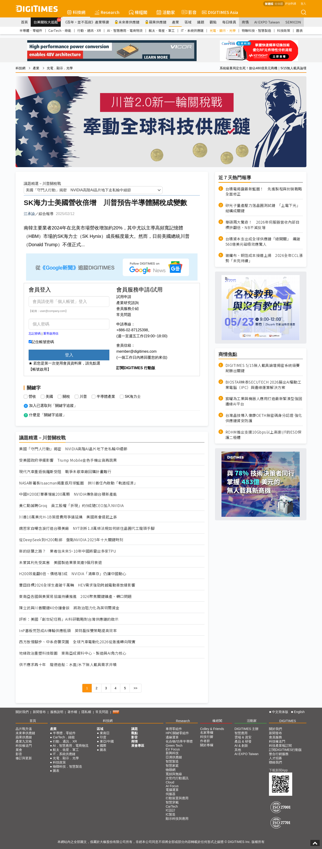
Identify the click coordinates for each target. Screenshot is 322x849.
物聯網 (170, 770)
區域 (187, 22)
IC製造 (170, 814)
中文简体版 (280, 712)
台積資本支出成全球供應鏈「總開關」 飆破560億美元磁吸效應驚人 (262, 241)
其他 (238, 750)
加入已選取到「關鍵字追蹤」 (53, 406)
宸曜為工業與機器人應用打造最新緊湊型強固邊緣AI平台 (263, 401)
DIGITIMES (287, 721)
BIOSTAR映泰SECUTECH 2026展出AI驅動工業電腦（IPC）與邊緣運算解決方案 (263, 384)
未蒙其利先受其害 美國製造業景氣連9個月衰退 (60, 562)
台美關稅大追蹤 (47, 20)
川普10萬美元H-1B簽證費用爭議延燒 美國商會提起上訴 (68, 517)
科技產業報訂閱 (280, 745)
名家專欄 (206, 732)
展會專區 (137, 745)
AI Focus (172, 786)
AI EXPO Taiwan (267, 22)
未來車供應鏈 (126, 22)
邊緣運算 (172, 737)
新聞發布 (39, 712)
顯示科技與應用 (177, 818)
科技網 (76, 12)
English (299, 712)
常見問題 (123, 315)
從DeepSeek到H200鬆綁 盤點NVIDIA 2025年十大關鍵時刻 (71, 539)
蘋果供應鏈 (155, 22)
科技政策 (283, 30)
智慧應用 (241, 733)
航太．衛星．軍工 (162, 30)
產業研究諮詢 (127, 303)
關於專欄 (206, 745)
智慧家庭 (172, 765)
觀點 (213, 22)
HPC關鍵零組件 (177, 733)
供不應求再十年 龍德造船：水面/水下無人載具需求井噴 (68, 664)
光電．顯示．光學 (223, 30)
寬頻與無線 (174, 774)
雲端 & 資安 (243, 737)
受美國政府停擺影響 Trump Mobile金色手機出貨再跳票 (68, 460)
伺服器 (170, 794)
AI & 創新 (241, 745)
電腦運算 (172, 790)
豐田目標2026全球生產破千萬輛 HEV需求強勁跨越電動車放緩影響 (77, 585)
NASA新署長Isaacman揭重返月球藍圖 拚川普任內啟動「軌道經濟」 (78, 483)
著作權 (72, 712)
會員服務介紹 (127, 309)
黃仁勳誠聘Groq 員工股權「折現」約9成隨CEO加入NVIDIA (71, 505)
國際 (103, 745)
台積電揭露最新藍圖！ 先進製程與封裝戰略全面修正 (263, 191)
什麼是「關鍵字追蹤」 (47, 415)
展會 (19, 750)
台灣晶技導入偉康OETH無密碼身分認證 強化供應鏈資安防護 (263, 418)
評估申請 (290, 3)
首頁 (24, 22)
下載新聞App (278, 770)
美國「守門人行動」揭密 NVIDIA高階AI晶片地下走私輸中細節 (73, 448)
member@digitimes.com (136, 351)
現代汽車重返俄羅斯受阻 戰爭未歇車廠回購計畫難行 (65, 471)
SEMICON (293, 22)
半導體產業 (106, 396)
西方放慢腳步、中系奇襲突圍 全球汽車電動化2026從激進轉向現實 (77, 641)
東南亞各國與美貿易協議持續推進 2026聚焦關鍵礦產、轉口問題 (75, 596)
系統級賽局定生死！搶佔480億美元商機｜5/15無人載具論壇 (263, 68)
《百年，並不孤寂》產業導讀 (86, 22)
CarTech (172, 806)
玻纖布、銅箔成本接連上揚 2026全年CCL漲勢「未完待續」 (264, 258)
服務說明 (56, 712)
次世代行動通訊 (177, 778)
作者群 (205, 741)
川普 (83, 396)
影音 (188, 12)
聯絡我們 (275, 762)
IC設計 (170, 810)
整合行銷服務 (278, 754)
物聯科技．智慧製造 (256, 30)
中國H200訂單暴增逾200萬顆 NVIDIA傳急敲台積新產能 (68, 494)
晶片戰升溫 (24, 729)
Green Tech (174, 745)
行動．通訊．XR (89, 30)
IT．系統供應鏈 (192, 30)
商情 (245, 22)
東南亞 (105, 733)
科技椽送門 (24, 745)
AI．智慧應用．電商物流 (125, 30)
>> (135, 688)
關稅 (66, 396)
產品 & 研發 (243, 741)
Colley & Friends (212, 729)
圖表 (299, 30)
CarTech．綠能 (59, 30)
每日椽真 (229, 22)
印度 (103, 737)
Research (107, 12)
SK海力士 (133, 396)
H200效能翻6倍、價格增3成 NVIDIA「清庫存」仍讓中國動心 (72, 573)
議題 (200, 22)
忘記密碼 (35, 333)
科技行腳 (206, 737)
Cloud (170, 782)
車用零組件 (174, 729)
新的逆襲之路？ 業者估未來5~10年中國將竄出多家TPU (67, 551)
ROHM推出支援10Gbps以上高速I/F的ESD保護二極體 (263, 434)
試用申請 (123, 297)
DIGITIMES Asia (220, 12)
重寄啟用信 (50, 333)
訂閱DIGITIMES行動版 (285, 750)
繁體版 (269, 4)
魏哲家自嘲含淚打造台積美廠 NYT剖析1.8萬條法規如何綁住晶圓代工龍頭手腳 (86, 528)
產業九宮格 (24, 741)
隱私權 (86, 712)
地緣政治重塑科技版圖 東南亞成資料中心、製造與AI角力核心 (72, 653)
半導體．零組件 (31, 30)
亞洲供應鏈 (174, 757)
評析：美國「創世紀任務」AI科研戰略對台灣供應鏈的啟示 (69, 619)
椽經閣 (138, 12)
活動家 (166, 12)
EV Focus (173, 749)
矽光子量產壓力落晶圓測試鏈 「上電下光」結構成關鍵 (262, 208)
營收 (32, 396)
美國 (49, 396)
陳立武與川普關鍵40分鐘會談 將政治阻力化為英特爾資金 (69, 607)
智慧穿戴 (172, 802)
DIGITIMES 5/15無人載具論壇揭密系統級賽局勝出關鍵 (262, 368)
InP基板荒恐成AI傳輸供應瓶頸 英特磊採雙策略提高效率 (68, 630)
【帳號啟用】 (40, 369)
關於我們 (22, 712)
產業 (175, 22)
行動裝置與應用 (177, 798)
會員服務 (275, 737)
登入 (303, 3)
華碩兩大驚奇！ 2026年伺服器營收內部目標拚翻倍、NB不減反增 (262, 224)
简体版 (279, 4)
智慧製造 (172, 761)
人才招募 (275, 758)
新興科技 (172, 753)
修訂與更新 (24, 758)
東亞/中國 (107, 741)
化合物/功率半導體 (179, 741)
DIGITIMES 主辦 (246, 729)
